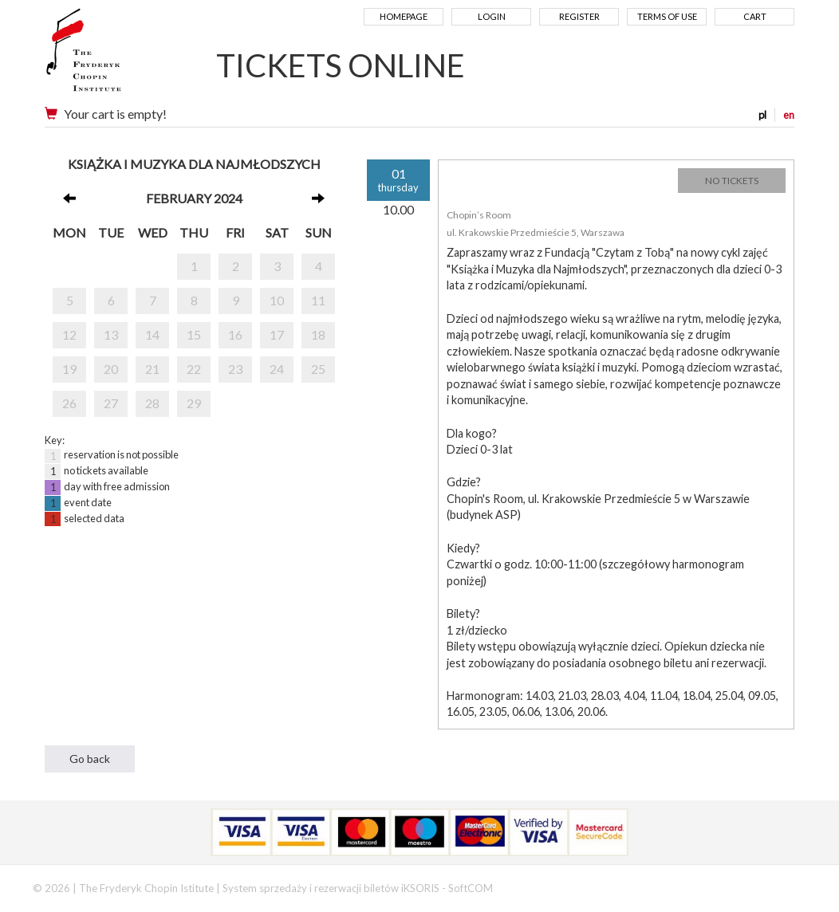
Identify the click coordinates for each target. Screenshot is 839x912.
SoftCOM (470, 888)
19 (69, 368)
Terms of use (667, 16)
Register (579, 16)
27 (111, 403)
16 (235, 334)
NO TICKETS (731, 181)
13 (111, 334)
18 (318, 334)
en (788, 114)
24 (277, 368)
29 (194, 403)
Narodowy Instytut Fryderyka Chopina (114, 56)
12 (69, 334)
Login (492, 16)
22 (194, 368)
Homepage (403, 16)
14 (152, 334)
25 (318, 368)
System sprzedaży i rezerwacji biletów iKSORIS (331, 888)
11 (318, 300)
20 (111, 368)
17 (277, 334)
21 (152, 368)
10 (277, 300)
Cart (754, 16)
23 (235, 368)
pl (762, 114)
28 (152, 403)
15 (194, 334)
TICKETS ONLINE (340, 65)
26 (69, 403)
